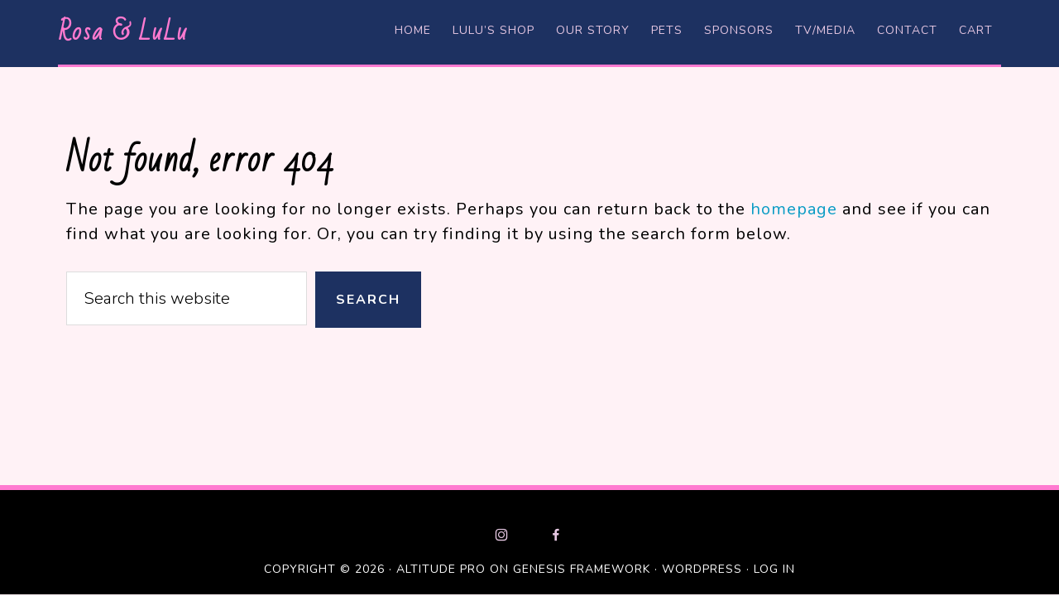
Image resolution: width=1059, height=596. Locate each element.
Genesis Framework (581, 569)
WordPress (702, 569)
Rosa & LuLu (123, 32)
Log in (774, 569)
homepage (793, 209)
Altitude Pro (441, 569)
